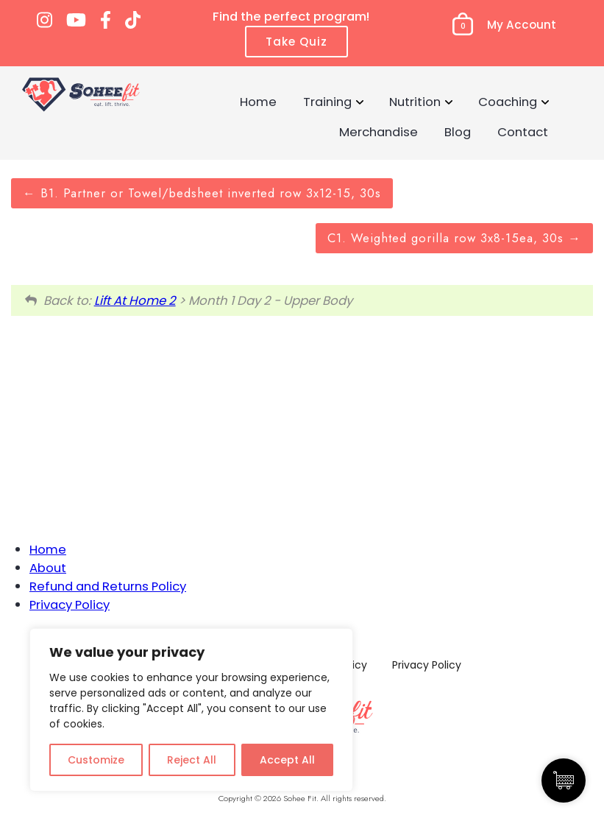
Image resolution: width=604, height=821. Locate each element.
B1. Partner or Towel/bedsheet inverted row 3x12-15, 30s (202, 193)
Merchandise (378, 132)
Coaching (507, 101)
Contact (522, 132)
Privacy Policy (69, 604)
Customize (96, 760)
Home (258, 101)
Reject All (191, 760)
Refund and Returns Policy (107, 586)
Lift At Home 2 (135, 300)
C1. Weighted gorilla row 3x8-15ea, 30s (454, 238)
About (47, 568)
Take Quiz (296, 41)
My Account (521, 24)
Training (327, 101)
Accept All (287, 760)
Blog (457, 132)
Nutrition (415, 101)
